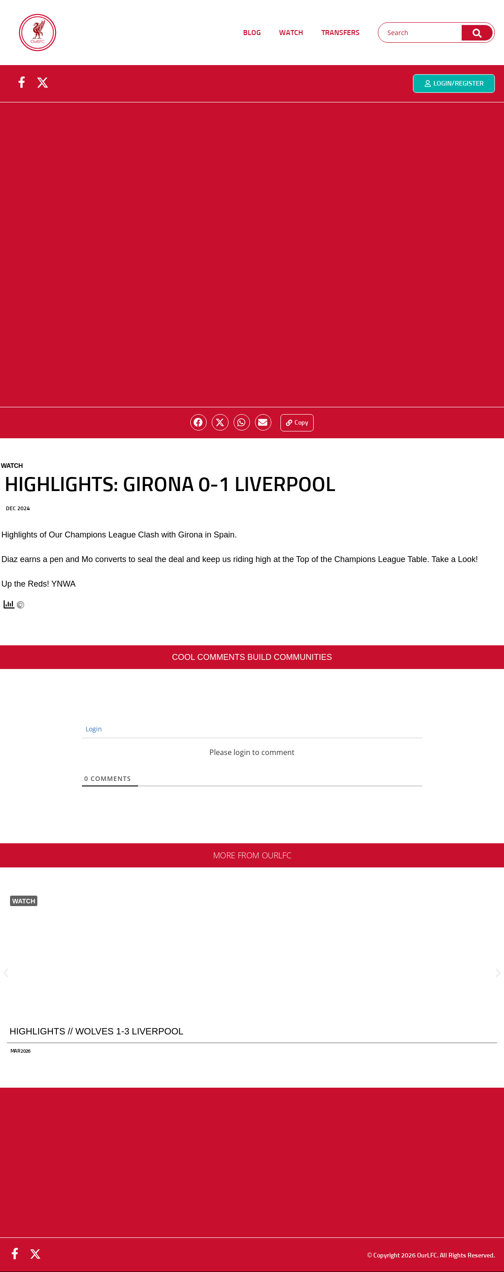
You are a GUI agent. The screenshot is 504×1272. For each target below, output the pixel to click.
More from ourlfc (252, 855)
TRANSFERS (340, 32)
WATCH (291, 32)
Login (93, 729)
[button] (198, 422)
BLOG (252, 32)
